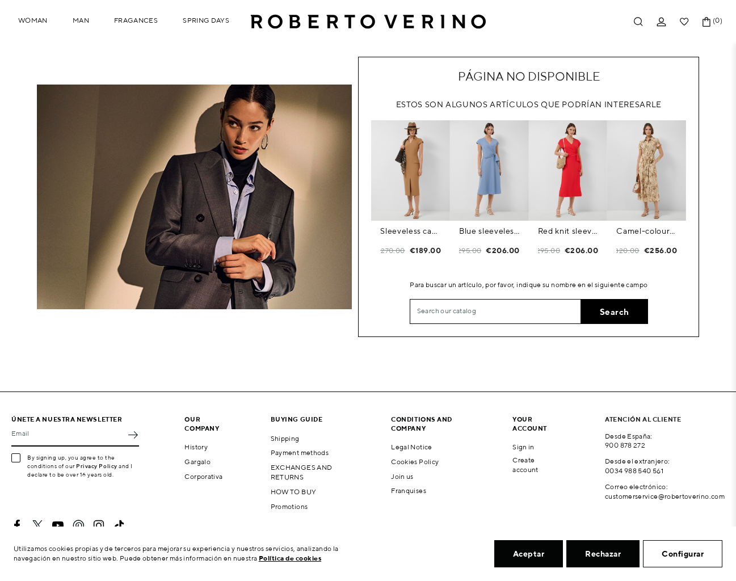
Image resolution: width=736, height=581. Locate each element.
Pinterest (78, 525)
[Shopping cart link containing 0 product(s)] (706, 22)
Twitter (37, 525)
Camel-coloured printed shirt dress (646, 230)
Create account (525, 465)
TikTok (119, 525)
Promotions (289, 506)
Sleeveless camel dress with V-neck (410, 230)
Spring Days (206, 20)
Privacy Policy (96, 465)
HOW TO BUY (294, 491)
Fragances (136, 20)
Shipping (285, 438)
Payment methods (300, 452)
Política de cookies (290, 558)
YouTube (58, 525)
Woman (33, 20)
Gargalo (197, 461)
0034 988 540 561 (634, 470)
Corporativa (203, 476)
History (196, 447)
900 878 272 (625, 445)
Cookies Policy (415, 461)
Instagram (98, 525)
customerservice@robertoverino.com (665, 496)
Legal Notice (411, 447)
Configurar (683, 553)
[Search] (495, 311)
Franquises (408, 490)
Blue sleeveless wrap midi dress (489, 230)
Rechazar (603, 553)
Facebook (17, 525)
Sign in (523, 447)
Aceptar (529, 553)
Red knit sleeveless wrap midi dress (568, 230)
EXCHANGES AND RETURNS (302, 472)
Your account (529, 423)
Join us (402, 476)
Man (81, 20)
